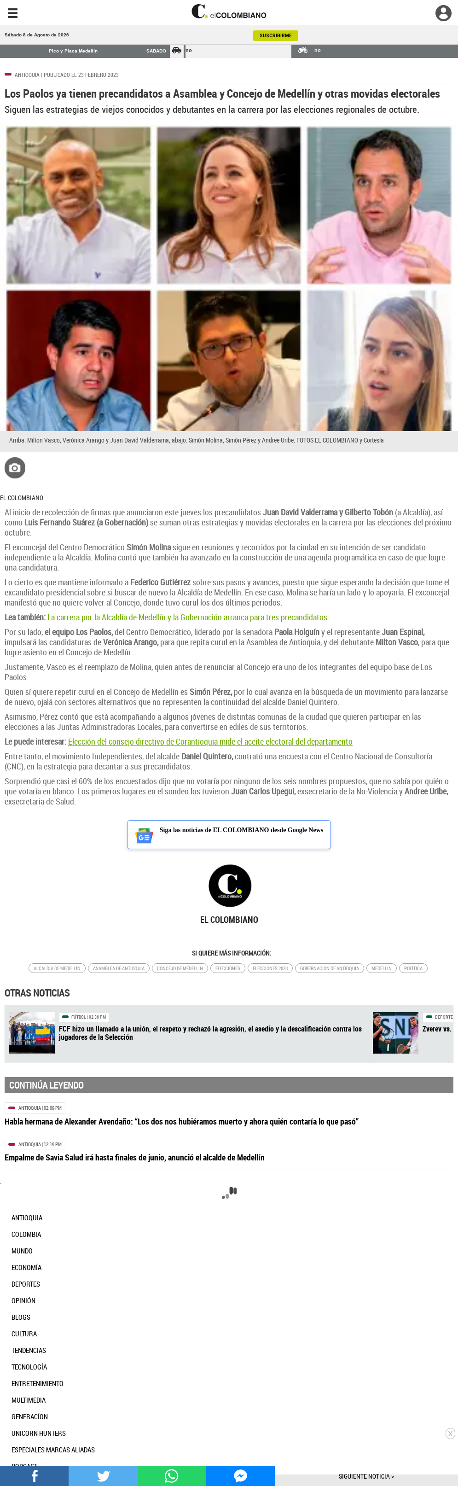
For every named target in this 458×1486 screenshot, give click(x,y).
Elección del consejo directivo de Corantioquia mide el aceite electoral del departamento (210, 741)
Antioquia (27, 74)
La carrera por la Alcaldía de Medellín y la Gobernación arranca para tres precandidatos (187, 617)
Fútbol (78, 1017)
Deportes (445, 1017)
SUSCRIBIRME (276, 35)
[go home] (229, 11)
